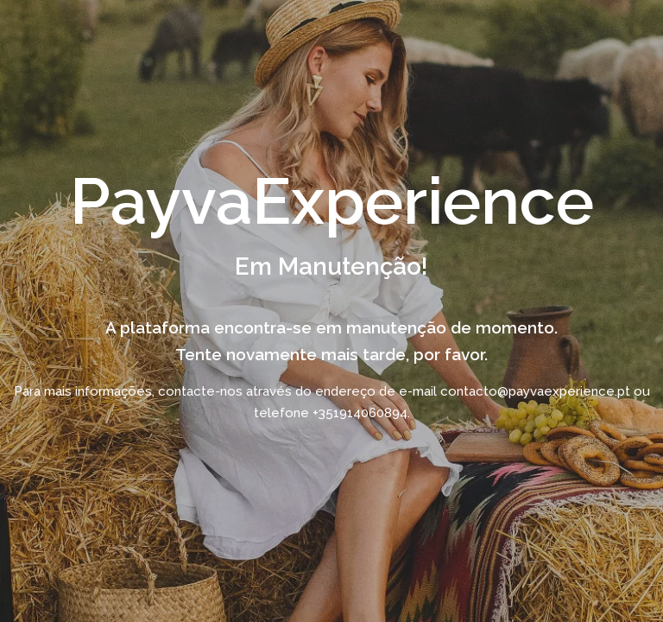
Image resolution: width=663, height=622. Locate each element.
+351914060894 (360, 412)
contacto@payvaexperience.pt (535, 390)
